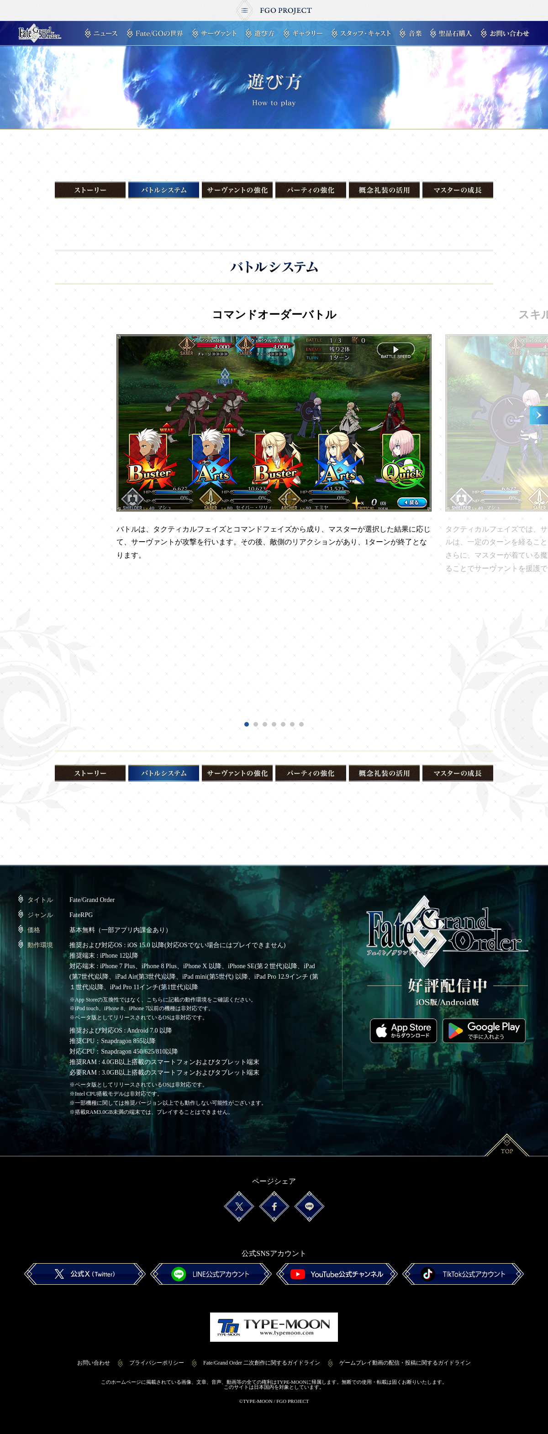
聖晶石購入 (451, 33)
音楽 (410, 33)
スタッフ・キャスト (361, 33)
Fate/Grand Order (40, 33)
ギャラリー (303, 33)
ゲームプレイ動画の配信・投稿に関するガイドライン (405, 1363)
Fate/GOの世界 (155, 33)
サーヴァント (214, 33)
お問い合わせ (505, 33)
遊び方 (260, 33)
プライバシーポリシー (156, 1363)
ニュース (101, 33)
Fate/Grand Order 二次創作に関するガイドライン (261, 1363)
